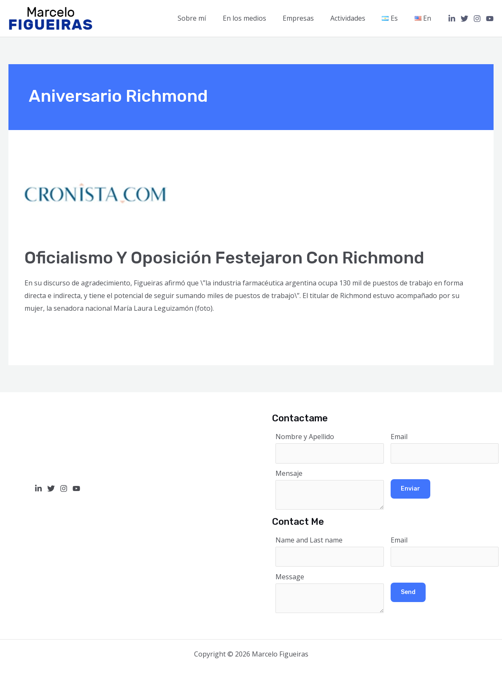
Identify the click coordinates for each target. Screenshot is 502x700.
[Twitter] (464, 18)
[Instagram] (477, 18)
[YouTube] (490, 18)
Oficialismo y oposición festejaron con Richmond (224, 258)
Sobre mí (208, 18)
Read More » (44, 331)
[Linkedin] (452, 18)
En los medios (258, 18)
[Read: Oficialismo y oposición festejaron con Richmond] (96, 193)
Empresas (308, 18)
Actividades (355, 18)
